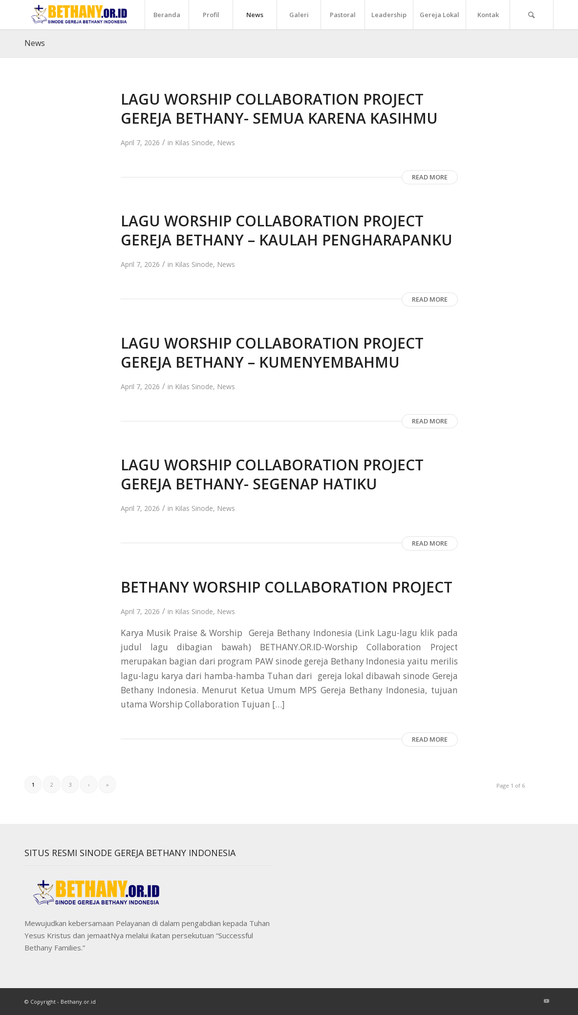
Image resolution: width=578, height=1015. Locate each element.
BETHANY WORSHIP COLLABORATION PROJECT (286, 587)
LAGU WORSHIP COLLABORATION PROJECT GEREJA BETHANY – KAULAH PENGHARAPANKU (286, 230)
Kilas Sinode (194, 142)
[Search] (532, 14)
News (34, 43)
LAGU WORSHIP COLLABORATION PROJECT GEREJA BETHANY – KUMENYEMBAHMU (272, 352)
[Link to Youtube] (546, 1000)
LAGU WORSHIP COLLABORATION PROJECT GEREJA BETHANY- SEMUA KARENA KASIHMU (279, 108)
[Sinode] (80, 14)
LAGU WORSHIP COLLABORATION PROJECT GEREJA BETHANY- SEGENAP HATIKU (272, 474)
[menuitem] (167, 14)
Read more (430, 177)
